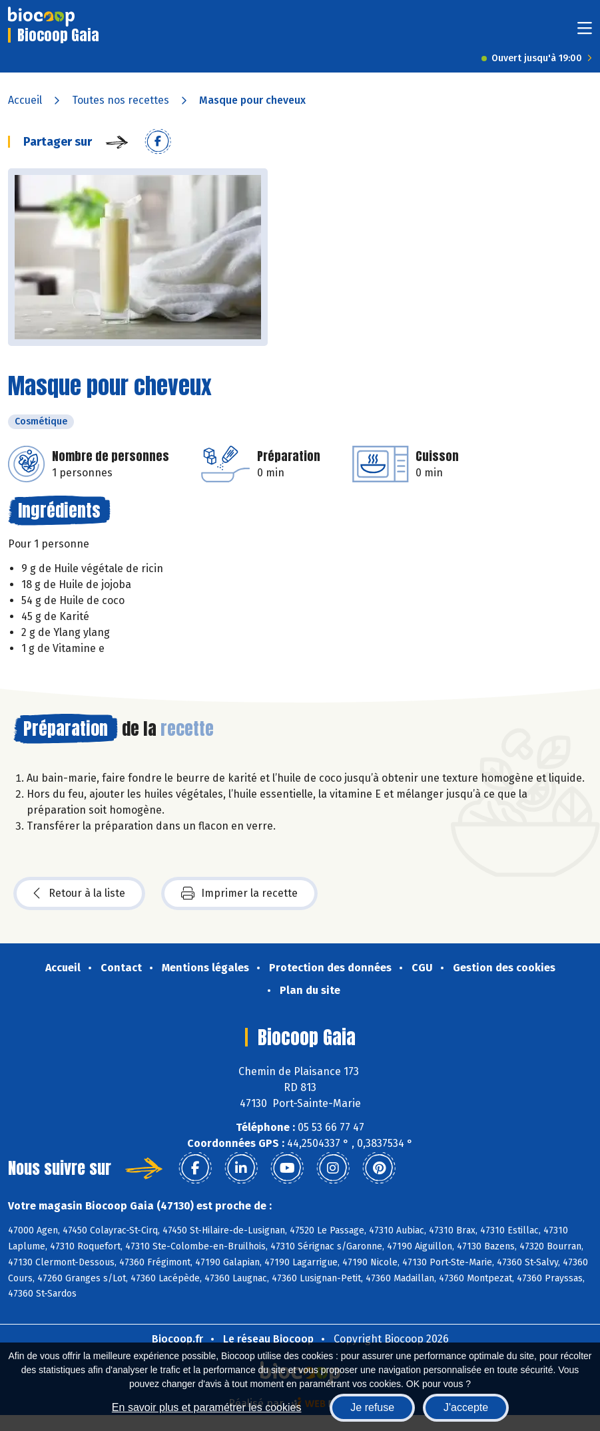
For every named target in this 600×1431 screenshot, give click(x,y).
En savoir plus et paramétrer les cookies (207, 1407)
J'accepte (466, 1407)
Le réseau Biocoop (268, 1339)
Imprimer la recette (239, 893)
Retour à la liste (79, 893)
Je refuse (372, 1407)
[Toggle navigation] (584, 32)
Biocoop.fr (177, 1339)
